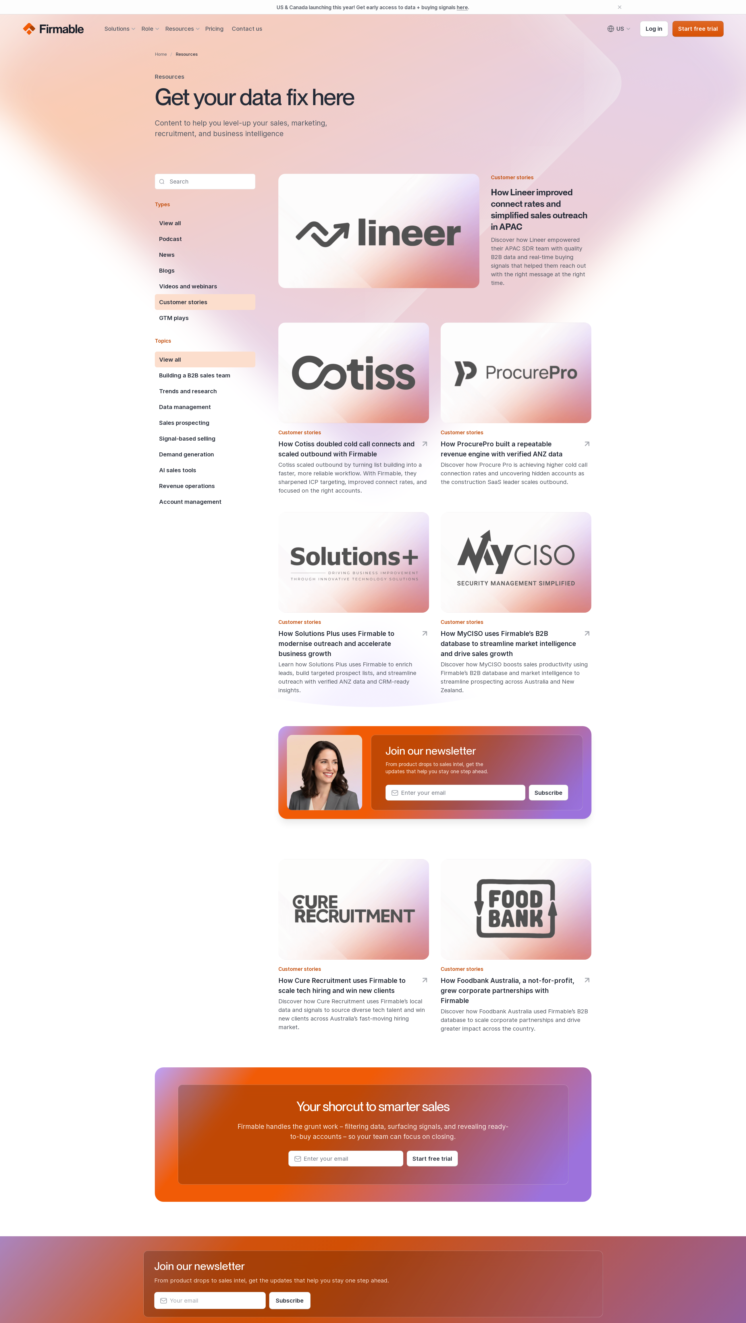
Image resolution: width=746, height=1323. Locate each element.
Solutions (117, 28)
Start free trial (698, 28)
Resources (179, 28)
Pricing (214, 28)
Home (161, 54)
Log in (654, 28)
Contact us (247, 28)
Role (147, 28)
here (462, 7)
